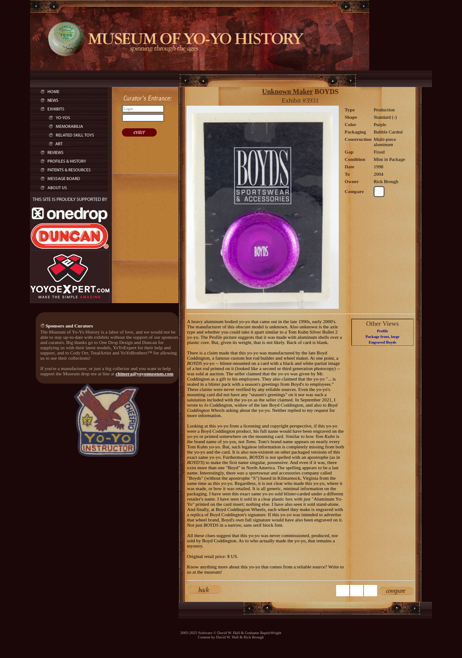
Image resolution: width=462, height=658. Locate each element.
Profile (382, 331)
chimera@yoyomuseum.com (144, 373)
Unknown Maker (287, 91)
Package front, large (383, 336)
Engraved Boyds (382, 342)
